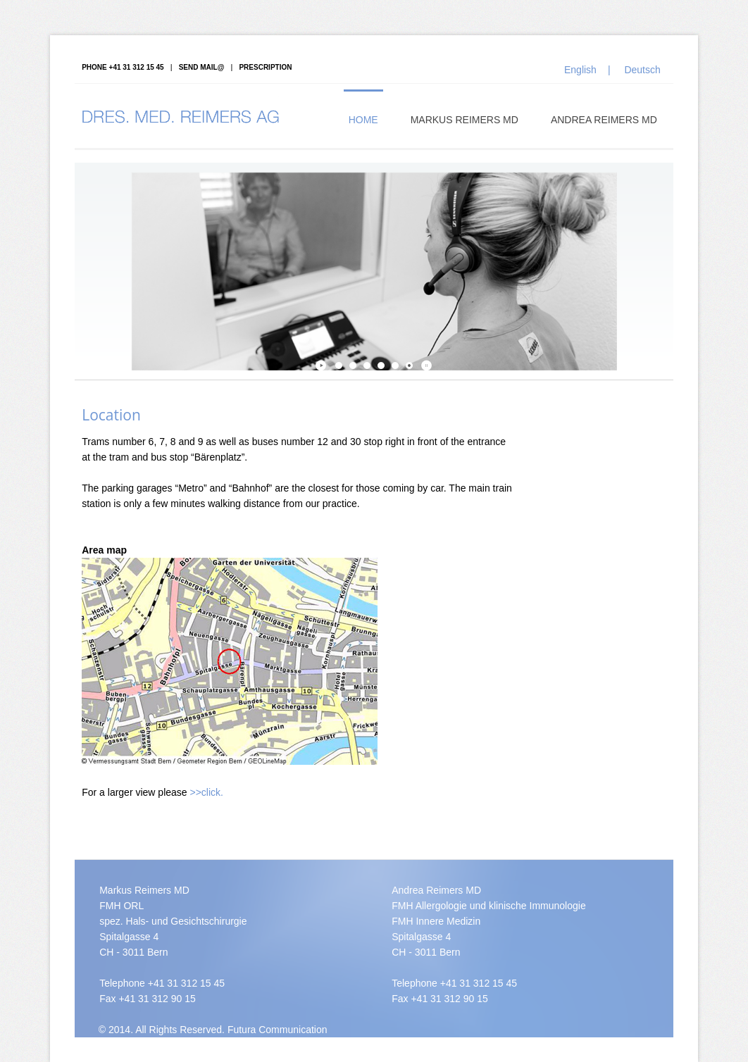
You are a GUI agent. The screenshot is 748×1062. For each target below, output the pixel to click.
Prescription (265, 67)
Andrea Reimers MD (604, 119)
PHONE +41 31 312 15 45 (122, 67)
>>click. (206, 792)
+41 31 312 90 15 (156, 998)
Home (363, 119)
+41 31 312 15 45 (186, 983)
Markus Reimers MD (464, 119)
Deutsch (642, 69)
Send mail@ (202, 67)
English (580, 69)
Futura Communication (277, 1029)
